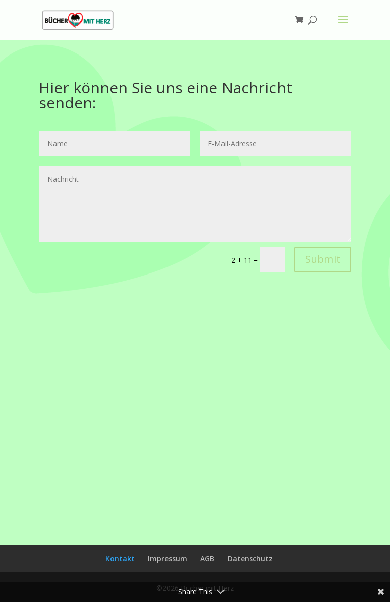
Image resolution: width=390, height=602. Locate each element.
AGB (207, 558)
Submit (322, 259)
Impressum (167, 558)
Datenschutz (250, 558)
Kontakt (120, 558)
